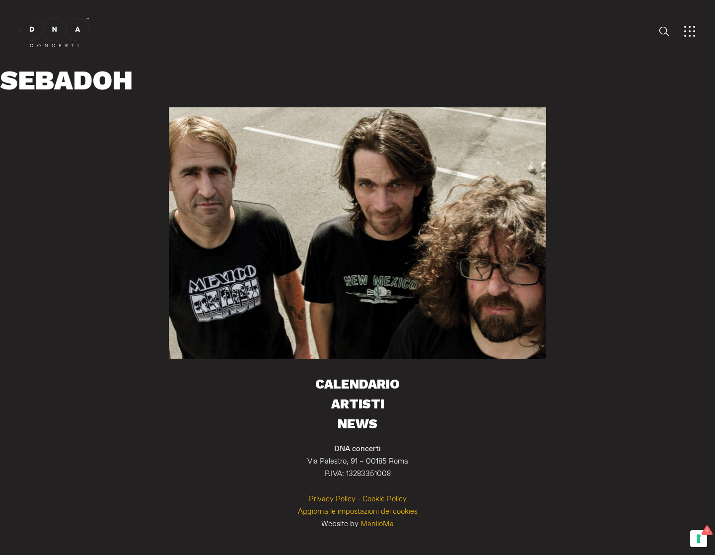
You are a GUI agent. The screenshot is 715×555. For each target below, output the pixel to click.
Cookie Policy (384, 499)
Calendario (357, 384)
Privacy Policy (332, 499)
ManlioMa (377, 524)
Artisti (357, 403)
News (357, 423)
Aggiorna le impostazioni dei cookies (358, 511)
